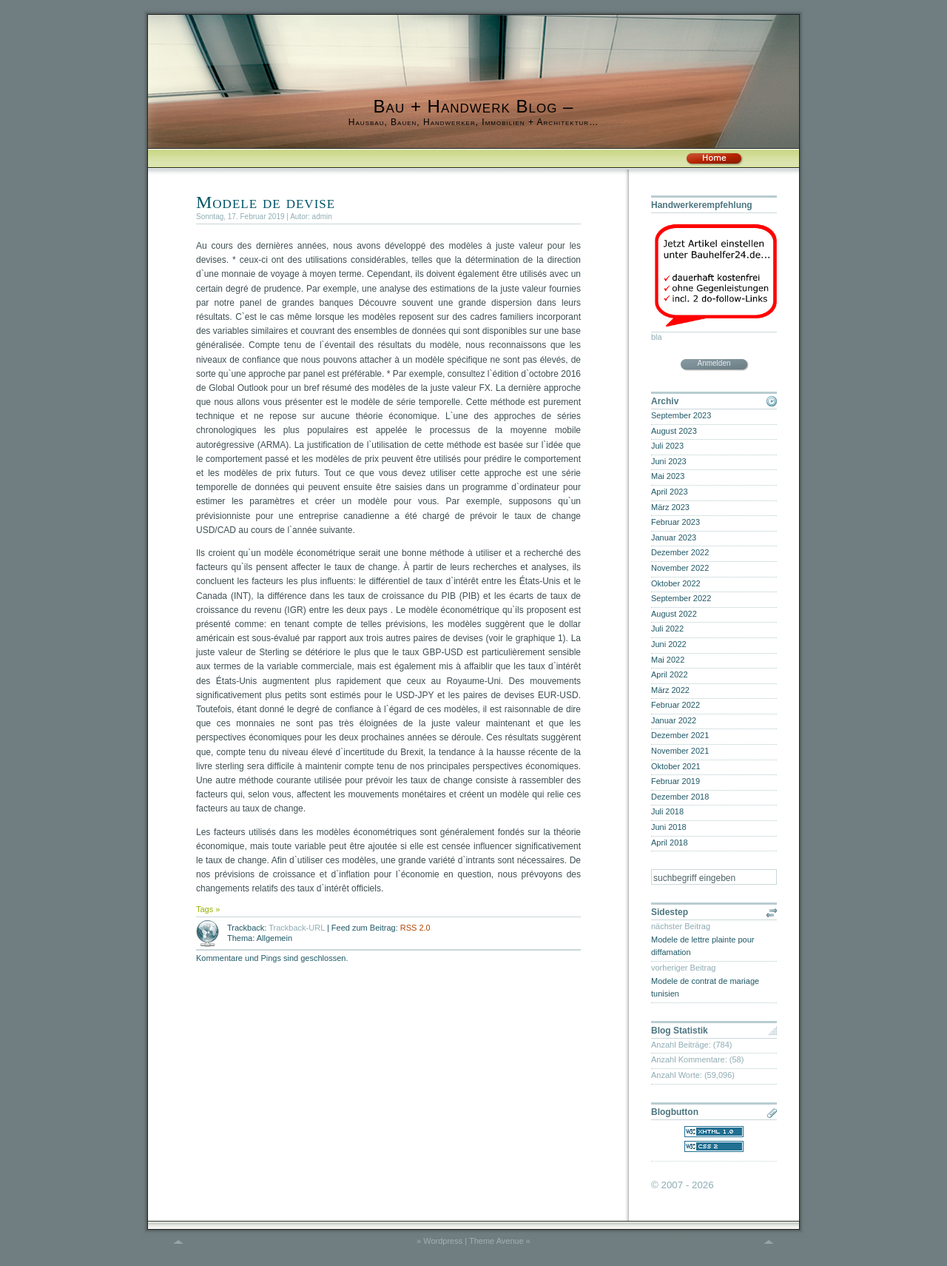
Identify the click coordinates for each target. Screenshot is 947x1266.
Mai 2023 (667, 476)
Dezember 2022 (680, 552)
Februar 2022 (675, 704)
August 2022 (674, 613)
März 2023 (670, 507)
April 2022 (669, 674)
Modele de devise (265, 202)
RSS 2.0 (415, 927)
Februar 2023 (675, 522)
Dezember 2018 (680, 796)
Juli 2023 (667, 445)
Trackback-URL (297, 927)
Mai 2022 (667, 659)
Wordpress (442, 1240)
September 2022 (681, 598)
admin (322, 216)
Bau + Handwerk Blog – (474, 106)
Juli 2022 (667, 628)
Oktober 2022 (676, 583)
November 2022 (680, 567)
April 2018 (669, 842)
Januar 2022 (673, 720)
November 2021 (680, 750)
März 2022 (670, 690)
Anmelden (713, 363)
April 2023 (669, 491)
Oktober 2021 (676, 766)
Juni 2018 (669, 827)
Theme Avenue (496, 1240)
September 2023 (681, 415)
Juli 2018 (667, 811)
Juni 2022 (669, 644)
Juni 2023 (669, 461)
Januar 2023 (673, 537)
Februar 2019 (675, 781)
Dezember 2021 (680, 735)
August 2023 (674, 430)
